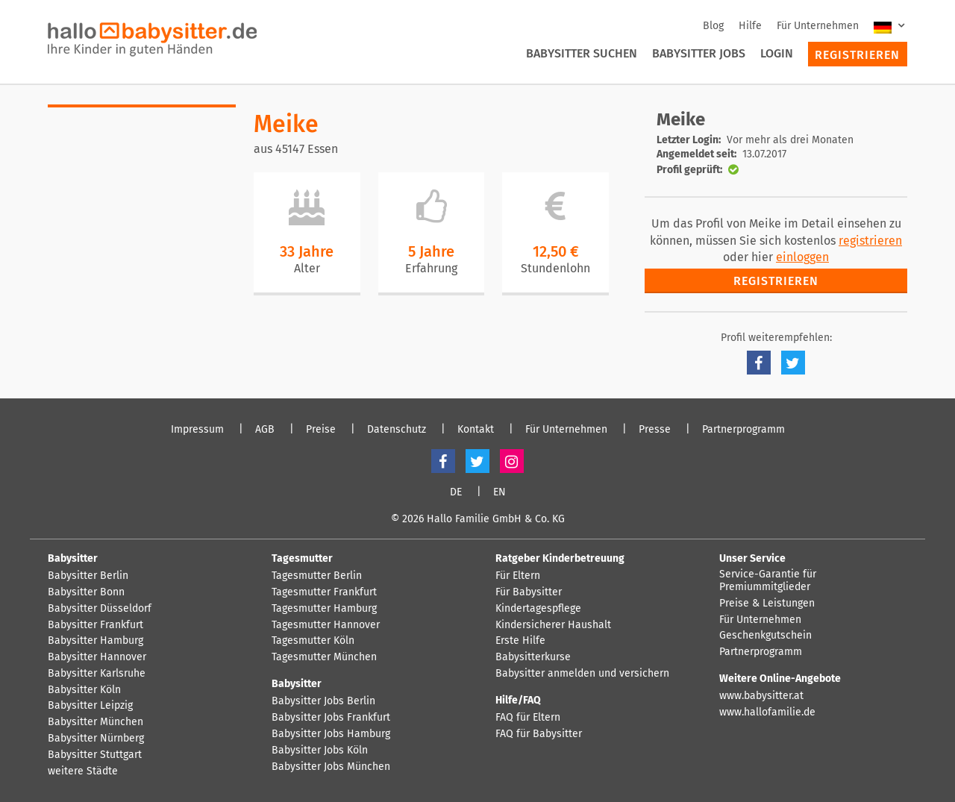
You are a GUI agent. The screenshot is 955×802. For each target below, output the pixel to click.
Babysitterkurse (533, 657)
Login (776, 53)
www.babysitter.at (761, 696)
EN (499, 492)
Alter (307, 268)
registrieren (870, 241)
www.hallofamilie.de (767, 712)
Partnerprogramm (743, 430)
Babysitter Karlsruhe (96, 674)
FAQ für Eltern (527, 718)
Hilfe (750, 25)
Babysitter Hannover (97, 657)
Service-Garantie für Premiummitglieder (767, 580)
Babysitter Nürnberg (96, 739)
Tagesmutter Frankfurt (324, 592)
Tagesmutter (302, 558)
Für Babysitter (528, 592)
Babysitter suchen (581, 53)
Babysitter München (95, 722)
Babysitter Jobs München (331, 767)
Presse (655, 430)
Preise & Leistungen (767, 604)
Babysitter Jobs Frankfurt (331, 718)
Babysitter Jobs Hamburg (331, 734)
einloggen (802, 257)
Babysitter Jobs (698, 53)
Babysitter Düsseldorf (99, 609)
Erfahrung (431, 268)
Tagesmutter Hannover (326, 625)
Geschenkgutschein (765, 636)
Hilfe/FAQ (518, 700)
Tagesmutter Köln (313, 641)
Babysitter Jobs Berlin (323, 701)
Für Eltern (517, 576)
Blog (713, 25)
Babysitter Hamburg (95, 641)
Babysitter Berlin (88, 576)
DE (456, 492)
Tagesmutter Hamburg (324, 609)
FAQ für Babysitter (538, 734)
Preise (321, 430)
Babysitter (73, 558)
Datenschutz (396, 430)
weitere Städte (83, 771)
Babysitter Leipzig (90, 706)
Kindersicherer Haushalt (553, 625)
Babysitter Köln (84, 690)
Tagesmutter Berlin (317, 576)
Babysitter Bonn (86, 592)
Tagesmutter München (324, 657)
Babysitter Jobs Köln (320, 750)
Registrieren (857, 55)
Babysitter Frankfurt (95, 625)
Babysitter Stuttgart (95, 755)
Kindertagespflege (538, 609)
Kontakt (475, 430)
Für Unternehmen (818, 25)
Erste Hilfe (520, 641)
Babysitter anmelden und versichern (582, 674)
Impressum (197, 430)
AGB (265, 430)
